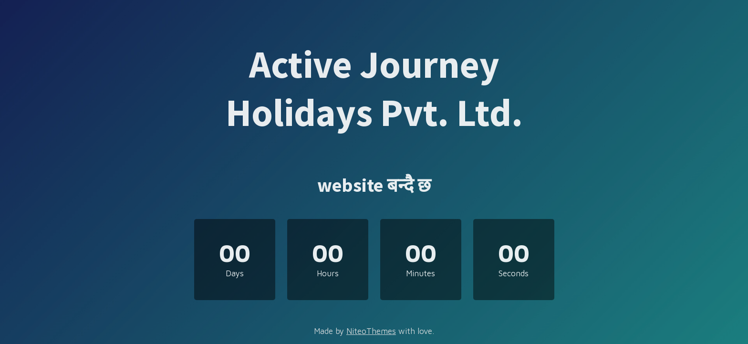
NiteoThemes (371, 331)
